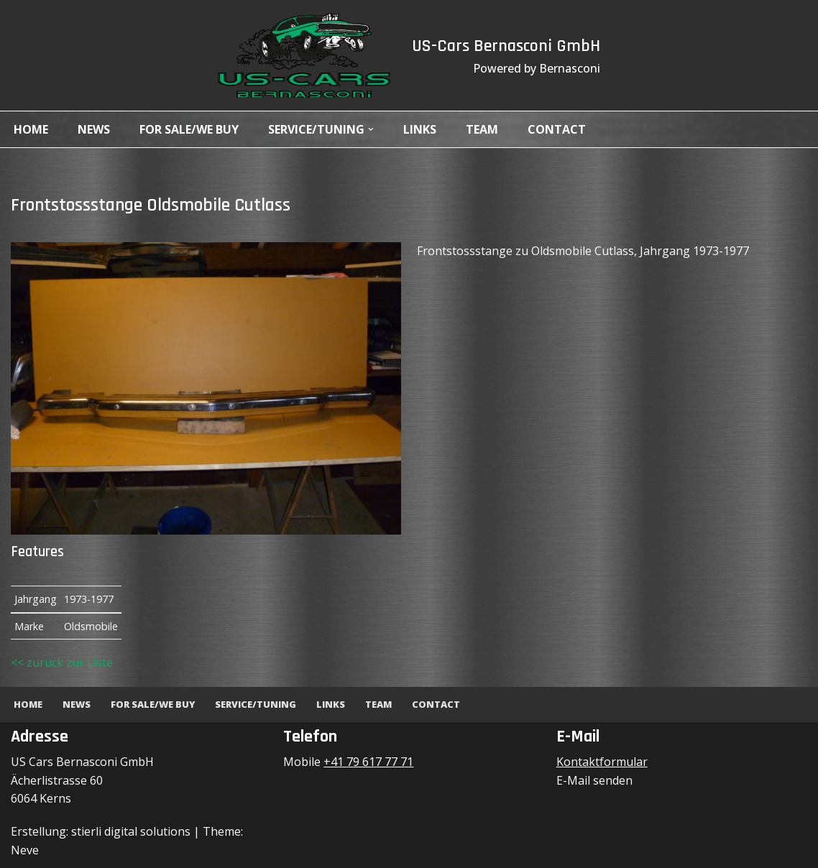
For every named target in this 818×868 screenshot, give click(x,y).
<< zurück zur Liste (62, 662)
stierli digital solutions (130, 831)
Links (419, 129)
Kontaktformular (602, 762)
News (94, 129)
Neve (25, 850)
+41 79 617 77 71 (368, 762)
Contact (557, 129)
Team (482, 129)
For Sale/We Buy (189, 129)
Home (31, 129)
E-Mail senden (594, 780)
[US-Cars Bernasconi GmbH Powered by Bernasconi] (304, 55)
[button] (371, 129)
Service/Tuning (255, 704)
